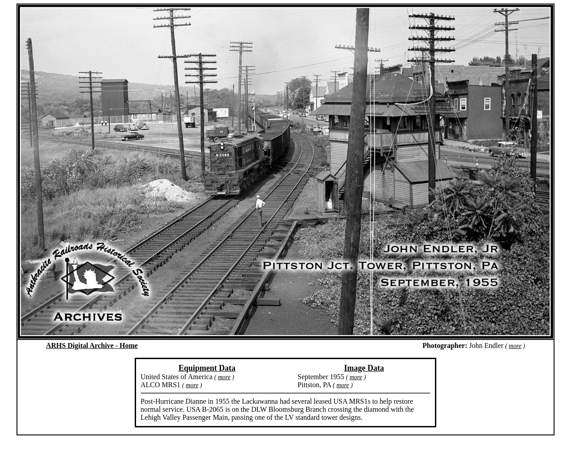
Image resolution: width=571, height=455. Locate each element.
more (515, 346)
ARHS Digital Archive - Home (92, 345)
